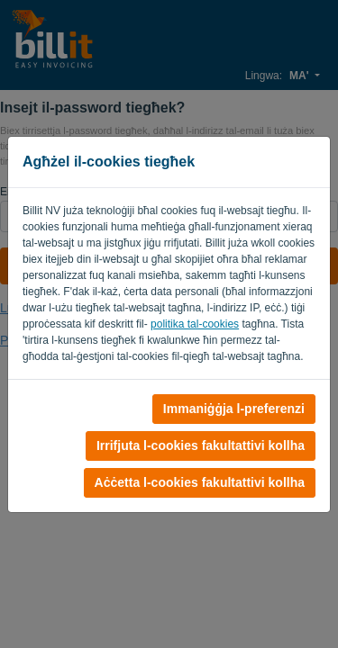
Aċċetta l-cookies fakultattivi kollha (200, 482)
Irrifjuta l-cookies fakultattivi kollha (200, 445)
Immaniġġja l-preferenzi (234, 408)
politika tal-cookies (195, 324)
